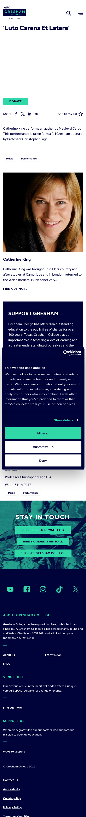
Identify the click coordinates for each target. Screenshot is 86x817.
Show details (63, 420)
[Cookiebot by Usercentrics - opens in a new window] (63, 353)
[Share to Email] (36, 114)
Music (9, 158)
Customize (43, 447)
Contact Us (10, 780)
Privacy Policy (12, 807)
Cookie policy (12, 798)
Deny (43, 460)
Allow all (43, 433)
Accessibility (11, 789)
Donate (15, 101)
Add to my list (70, 114)
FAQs (6, 663)
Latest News (53, 655)
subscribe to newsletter (43, 530)
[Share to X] (22, 114)
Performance (29, 158)
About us (9, 655)
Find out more (15, 289)
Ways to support (14, 751)
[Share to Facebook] (16, 114)
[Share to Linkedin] (29, 114)
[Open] (10, 589)
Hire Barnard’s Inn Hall (43, 541)
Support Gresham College (43, 553)
